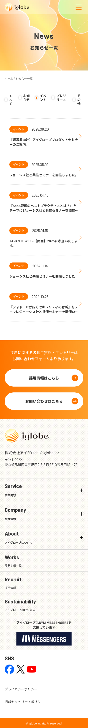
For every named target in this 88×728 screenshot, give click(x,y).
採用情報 (10, 588)
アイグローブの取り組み (20, 610)
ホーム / (10, 78)
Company (15, 514)
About (18, 537)
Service (13, 490)
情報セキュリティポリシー (24, 701)
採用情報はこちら (44, 378)
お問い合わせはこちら (44, 401)
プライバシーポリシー (21, 689)
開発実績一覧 (13, 566)
